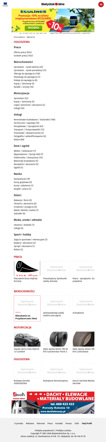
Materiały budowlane (24, 161)
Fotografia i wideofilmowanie (28, 136)
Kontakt (59, 423)
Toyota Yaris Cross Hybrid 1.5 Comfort (26, 350)
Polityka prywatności (44, 430)
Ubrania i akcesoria (23, 203)
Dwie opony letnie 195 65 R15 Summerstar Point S (55, 350)
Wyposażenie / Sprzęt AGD (27, 154)
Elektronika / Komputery (26, 157)
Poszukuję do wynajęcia (25, 77)
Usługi (17, 108)
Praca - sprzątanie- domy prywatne (85, 279)
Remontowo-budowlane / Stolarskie (32, 119)
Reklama (30, 423)
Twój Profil (87, 423)
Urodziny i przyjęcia (24, 207)
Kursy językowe (21, 182)
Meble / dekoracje (23, 151)
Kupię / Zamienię (22, 83)
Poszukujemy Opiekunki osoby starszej (55, 279)
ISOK (77, 423)
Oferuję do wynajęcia (24, 73)
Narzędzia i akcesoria (24, 164)
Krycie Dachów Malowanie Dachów (85, 382)
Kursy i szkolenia (22, 185)
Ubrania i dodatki (22, 225)
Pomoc (68, 423)
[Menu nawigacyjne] (101, 4)
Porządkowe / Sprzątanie (26, 126)
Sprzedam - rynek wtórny (26, 67)
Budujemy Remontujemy (55, 380)
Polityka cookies (63, 430)
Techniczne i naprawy (24, 123)
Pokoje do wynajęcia (24, 80)
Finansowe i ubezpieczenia (27, 133)
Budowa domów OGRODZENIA (22, 382)
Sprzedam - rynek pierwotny (28, 70)
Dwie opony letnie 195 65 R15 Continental (85, 350)
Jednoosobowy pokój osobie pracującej (53, 314)
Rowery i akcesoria (23, 243)
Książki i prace (21, 189)
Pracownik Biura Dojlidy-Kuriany (26, 279)
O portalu (18, 423)
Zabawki (18, 213)
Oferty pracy (20, 52)
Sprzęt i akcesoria (23, 246)
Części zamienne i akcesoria (28, 105)
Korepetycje (20, 179)
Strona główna (19, 37)
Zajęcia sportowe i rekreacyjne (29, 239)
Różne (17, 139)
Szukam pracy (21, 55)
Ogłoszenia (31, 37)
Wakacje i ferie (21, 200)
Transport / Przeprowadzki (27, 129)
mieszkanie (78, 313)
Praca (50, 423)
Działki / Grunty (21, 87)
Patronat (41, 423)
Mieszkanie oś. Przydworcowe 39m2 (26, 317)
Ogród (17, 167)
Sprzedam (19, 98)
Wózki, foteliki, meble (24, 210)
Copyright (35, 433)
